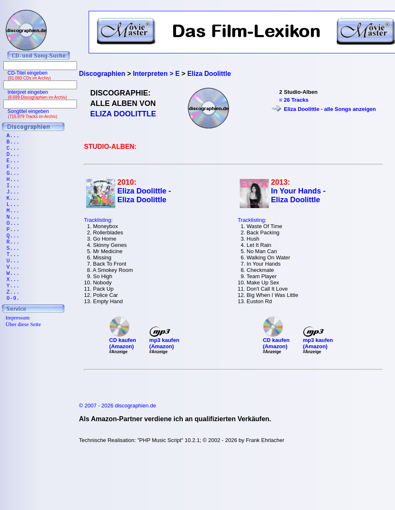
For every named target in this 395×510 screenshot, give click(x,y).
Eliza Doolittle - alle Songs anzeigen (330, 109)
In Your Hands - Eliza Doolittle (298, 195)
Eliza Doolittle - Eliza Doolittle (144, 195)
